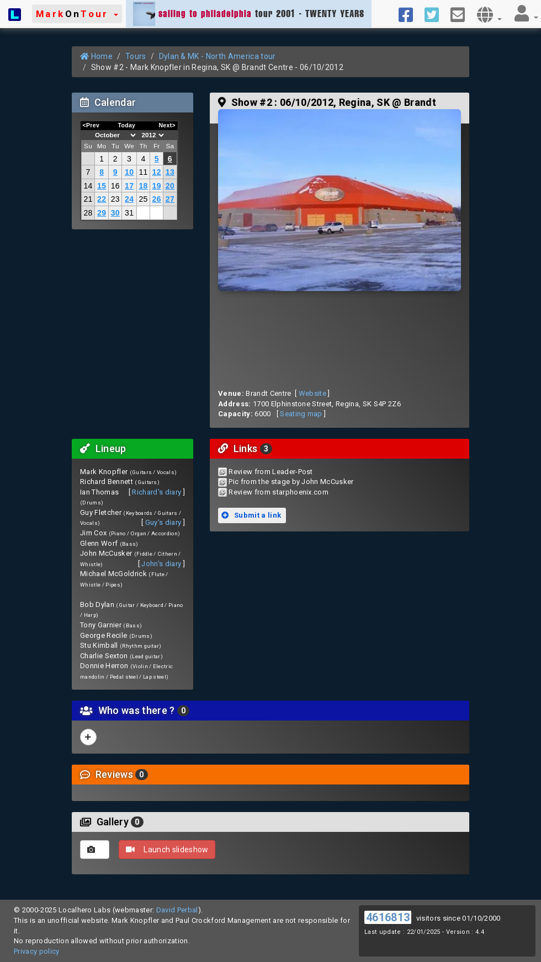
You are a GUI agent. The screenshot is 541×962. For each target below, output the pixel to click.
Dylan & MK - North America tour (217, 56)
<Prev (91, 125)
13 (170, 172)
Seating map (301, 414)
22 (101, 199)
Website (312, 393)
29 (101, 212)
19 (156, 185)
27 (170, 199)
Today (126, 125)
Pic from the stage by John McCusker (291, 481)
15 (101, 185)
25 (143, 199)
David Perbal (177, 910)
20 (170, 185)
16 (115, 185)
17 (129, 185)
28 (87, 212)
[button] (77, 13)
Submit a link (251, 515)
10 (129, 172)
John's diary (161, 564)
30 (115, 212)
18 (143, 185)
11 (143, 172)
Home (96, 56)
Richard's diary (156, 492)
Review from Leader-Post (270, 471)
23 (115, 199)
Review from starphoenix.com (278, 492)
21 (87, 199)
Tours (135, 56)
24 (129, 199)
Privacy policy (37, 951)
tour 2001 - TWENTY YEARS (248, 14)
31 (129, 212)
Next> (167, 125)
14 (87, 185)
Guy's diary (163, 522)
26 (156, 199)
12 (156, 172)
